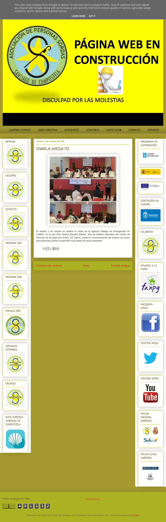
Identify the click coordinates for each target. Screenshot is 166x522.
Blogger (135, 515)
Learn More (78, 16)
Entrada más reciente (49, 265)
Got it (92, 16)
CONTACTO (134, 130)
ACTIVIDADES (71, 130)
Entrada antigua (120, 265)
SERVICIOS (153, 130)
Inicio (86, 265)
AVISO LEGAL (93, 499)
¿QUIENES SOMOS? (19, 130)
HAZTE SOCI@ (113, 130)
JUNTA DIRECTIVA (47, 130)
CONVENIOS (92, 130)
